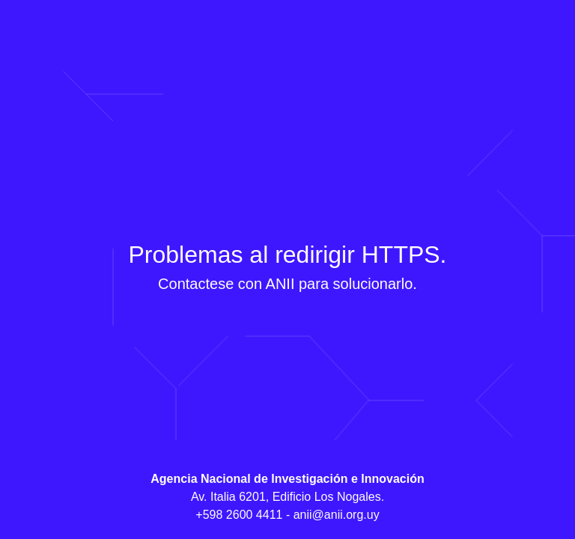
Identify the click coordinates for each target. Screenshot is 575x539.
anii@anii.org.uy (336, 514)
